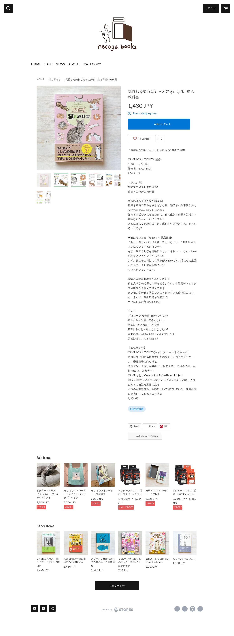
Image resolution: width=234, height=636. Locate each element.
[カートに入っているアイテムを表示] (225, 8)
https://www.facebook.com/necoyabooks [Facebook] (177, 609)
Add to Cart (162, 124)
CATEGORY (92, 64)
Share (151, 426)
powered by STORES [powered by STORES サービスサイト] (117, 609)
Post (136, 426)
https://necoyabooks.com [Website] (200, 609)
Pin (166, 426)
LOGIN (211, 8)
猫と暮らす (55, 79)
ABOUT (74, 64)
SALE (48, 64)
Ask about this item (147, 436)
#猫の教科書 (137, 408)
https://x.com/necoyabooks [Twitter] (185, 609)
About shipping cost (145, 113)
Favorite (144, 138)
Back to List (117, 585)
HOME (36, 64)
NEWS (60, 64)
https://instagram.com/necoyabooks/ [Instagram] (192, 609)
